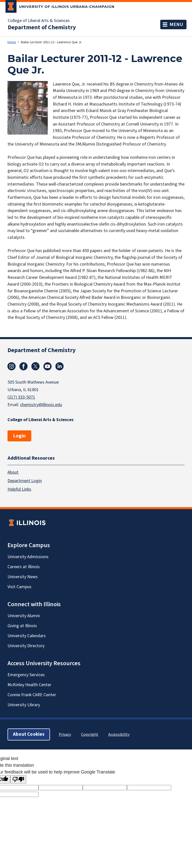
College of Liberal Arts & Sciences (39, 21)
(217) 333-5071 (21, 397)
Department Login (25, 480)
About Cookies (28, 734)
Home (12, 42)
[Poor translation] (18, 779)
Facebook (23, 366)
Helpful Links (19, 489)
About (13, 472)
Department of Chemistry (42, 27)
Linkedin (59, 366)
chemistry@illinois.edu (41, 405)
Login (19, 435)
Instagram (11, 366)
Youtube (47, 366)
